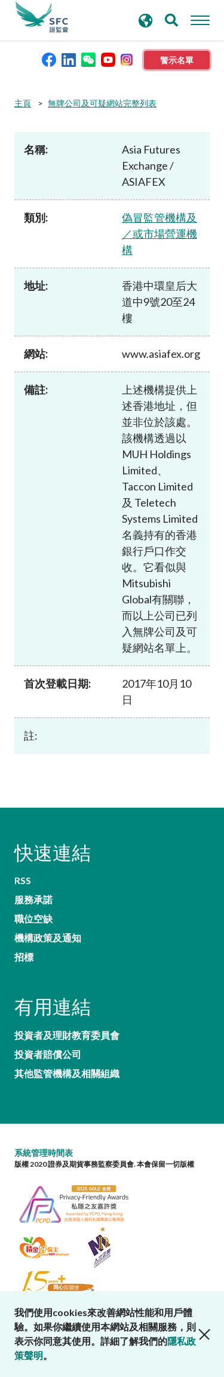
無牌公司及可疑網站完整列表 (102, 103)
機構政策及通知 (47, 938)
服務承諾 (33, 899)
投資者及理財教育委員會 (66, 1035)
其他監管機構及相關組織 (66, 1073)
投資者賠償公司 (47, 1054)
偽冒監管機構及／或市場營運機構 (159, 233)
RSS (22, 880)
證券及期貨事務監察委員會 (41, 17)
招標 (23, 957)
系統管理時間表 (43, 1153)
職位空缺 (33, 919)
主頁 (22, 103)
